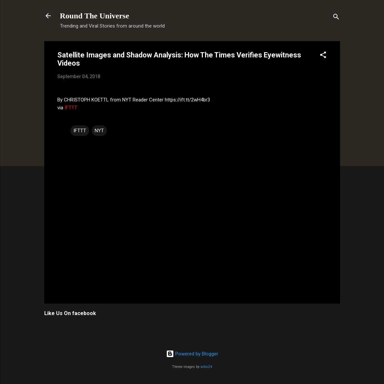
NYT (99, 131)
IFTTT (71, 108)
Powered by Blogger (192, 354)
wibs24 (206, 367)
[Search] (336, 18)
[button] (323, 56)
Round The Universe (94, 15)
